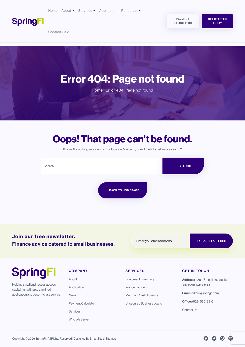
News (73, 295)
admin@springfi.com (205, 293)
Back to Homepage (124, 190)
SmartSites (97, 338)
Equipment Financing (139, 279)
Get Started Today (217, 21)
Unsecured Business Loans (143, 303)
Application (76, 287)
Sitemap (111, 338)
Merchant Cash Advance (141, 295)
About (73, 279)
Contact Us (189, 310)
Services (75, 311)
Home (97, 90)
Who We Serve (78, 319)
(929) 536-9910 (202, 301)
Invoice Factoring (136, 287)
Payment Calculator (183, 21)
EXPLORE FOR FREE (211, 241)
